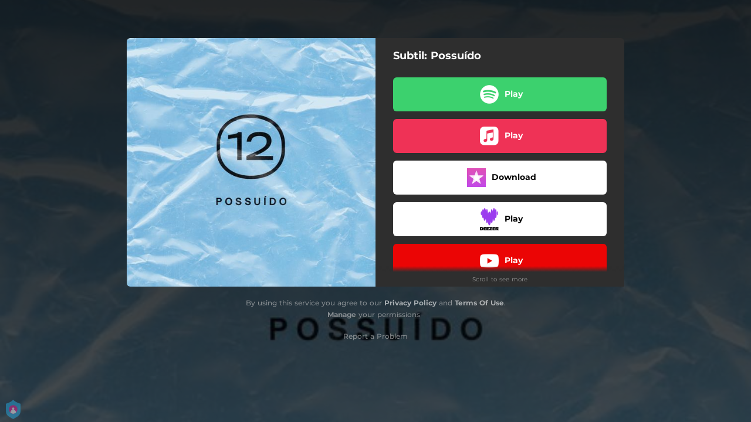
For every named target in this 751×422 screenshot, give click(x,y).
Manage (341, 314)
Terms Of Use (479, 302)
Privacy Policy (410, 302)
